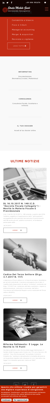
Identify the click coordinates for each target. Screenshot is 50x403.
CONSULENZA (25, 99)
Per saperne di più (20, 400)
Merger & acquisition (22, 34)
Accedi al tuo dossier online (25, 130)
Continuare (6, 400)
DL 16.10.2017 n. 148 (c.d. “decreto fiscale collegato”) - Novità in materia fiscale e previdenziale (22, 207)
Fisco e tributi (19, 25)
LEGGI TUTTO (18, 46)
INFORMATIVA (25, 72)
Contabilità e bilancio (23, 20)
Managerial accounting (23, 30)
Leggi (15, 230)
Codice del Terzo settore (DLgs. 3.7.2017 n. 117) (23, 275)
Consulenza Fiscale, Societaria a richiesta (25, 104)
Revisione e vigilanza (22, 39)
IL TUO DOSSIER (25, 126)
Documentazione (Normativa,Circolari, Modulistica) (25, 77)
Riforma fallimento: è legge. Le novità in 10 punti (23, 345)
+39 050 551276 (33, 2)
